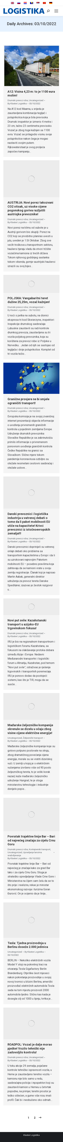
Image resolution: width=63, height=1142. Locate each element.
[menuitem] (12, 3)
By (17, 103)
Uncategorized (36, 100)
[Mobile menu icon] (56, 11)
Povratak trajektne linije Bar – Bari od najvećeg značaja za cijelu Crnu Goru (31, 840)
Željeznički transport (33, 738)
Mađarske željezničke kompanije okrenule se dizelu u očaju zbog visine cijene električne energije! (30, 729)
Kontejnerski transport (39, 849)
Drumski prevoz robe (18, 100)
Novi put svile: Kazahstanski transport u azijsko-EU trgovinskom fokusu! (27, 624)
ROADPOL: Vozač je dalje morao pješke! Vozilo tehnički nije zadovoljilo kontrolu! (30, 1048)
